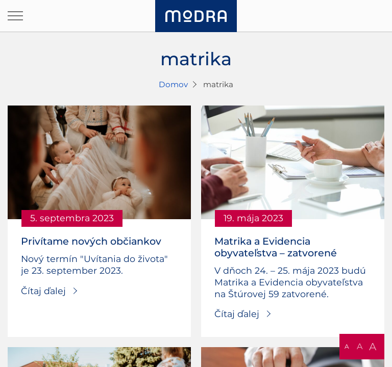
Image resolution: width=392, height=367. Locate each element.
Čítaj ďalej (43, 290)
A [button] (347, 346)
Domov (173, 84)
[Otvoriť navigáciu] (15, 16)
